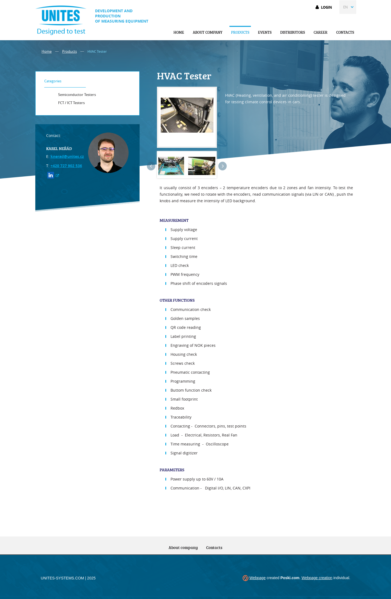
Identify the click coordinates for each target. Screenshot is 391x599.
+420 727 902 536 (66, 165)
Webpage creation (316, 578)
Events (265, 32)
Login (326, 7)
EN (345, 7)
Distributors (292, 32)
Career (320, 32)
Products (240, 32)
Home (179, 32)
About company (207, 32)
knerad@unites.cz (67, 156)
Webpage (257, 578)
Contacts (345, 32)
